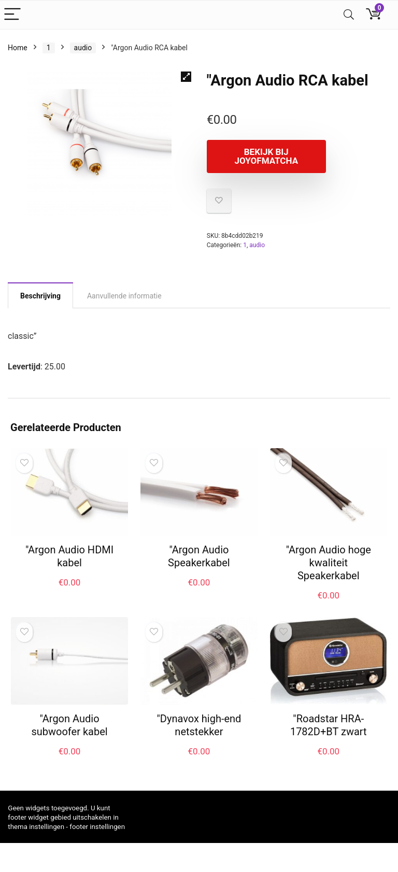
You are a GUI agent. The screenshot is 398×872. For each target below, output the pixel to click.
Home (17, 48)
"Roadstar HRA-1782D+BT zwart (328, 725)
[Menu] (12, 14)
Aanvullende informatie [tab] (124, 296)
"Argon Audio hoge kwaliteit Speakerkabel (328, 563)
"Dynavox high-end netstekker (199, 725)
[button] (186, 77)
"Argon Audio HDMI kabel (69, 556)
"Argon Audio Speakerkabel (199, 556)
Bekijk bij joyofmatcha (266, 156)
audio (83, 48)
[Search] (348, 14)
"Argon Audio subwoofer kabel (69, 725)
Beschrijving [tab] (40, 296)
